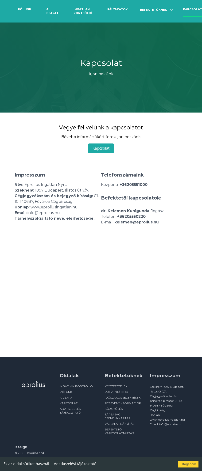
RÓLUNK (66, 392)
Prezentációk (116, 392)
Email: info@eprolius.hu (166, 424)
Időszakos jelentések (122, 397)
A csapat (52, 11)
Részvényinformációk (123, 403)
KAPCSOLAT (69, 403)
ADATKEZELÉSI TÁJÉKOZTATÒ (70, 410)
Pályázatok (117, 9)
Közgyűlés (114, 409)
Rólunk (24, 9)
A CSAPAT (67, 397)
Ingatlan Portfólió (83, 11)
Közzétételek (116, 386)
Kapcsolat (192, 9)
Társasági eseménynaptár (118, 416)
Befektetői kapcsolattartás (119, 431)
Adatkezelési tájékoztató (75, 463)
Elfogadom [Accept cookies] (188, 464)
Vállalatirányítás (119, 424)
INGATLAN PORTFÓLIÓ (76, 386)
